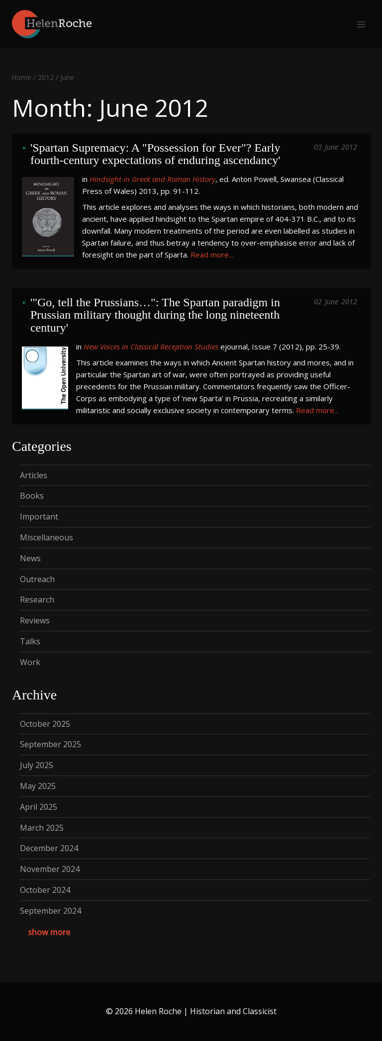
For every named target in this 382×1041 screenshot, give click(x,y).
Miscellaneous (46, 537)
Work (30, 662)
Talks (30, 641)
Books (32, 495)
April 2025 (38, 806)
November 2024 (50, 869)
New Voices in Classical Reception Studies (151, 346)
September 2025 (50, 744)
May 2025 (38, 786)
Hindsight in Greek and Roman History (152, 179)
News (30, 558)
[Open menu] (361, 24)
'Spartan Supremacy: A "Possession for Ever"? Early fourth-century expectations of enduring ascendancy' (157, 154)
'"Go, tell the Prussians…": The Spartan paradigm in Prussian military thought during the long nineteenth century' (156, 315)
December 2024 (49, 848)
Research (37, 599)
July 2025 (36, 765)
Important (39, 516)
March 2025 (42, 827)
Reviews (35, 620)
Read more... (212, 255)
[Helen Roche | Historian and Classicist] (52, 24)
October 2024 (45, 889)
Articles (33, 475)
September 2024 (50, 910)
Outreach (37, 579)
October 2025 (45, 723)
